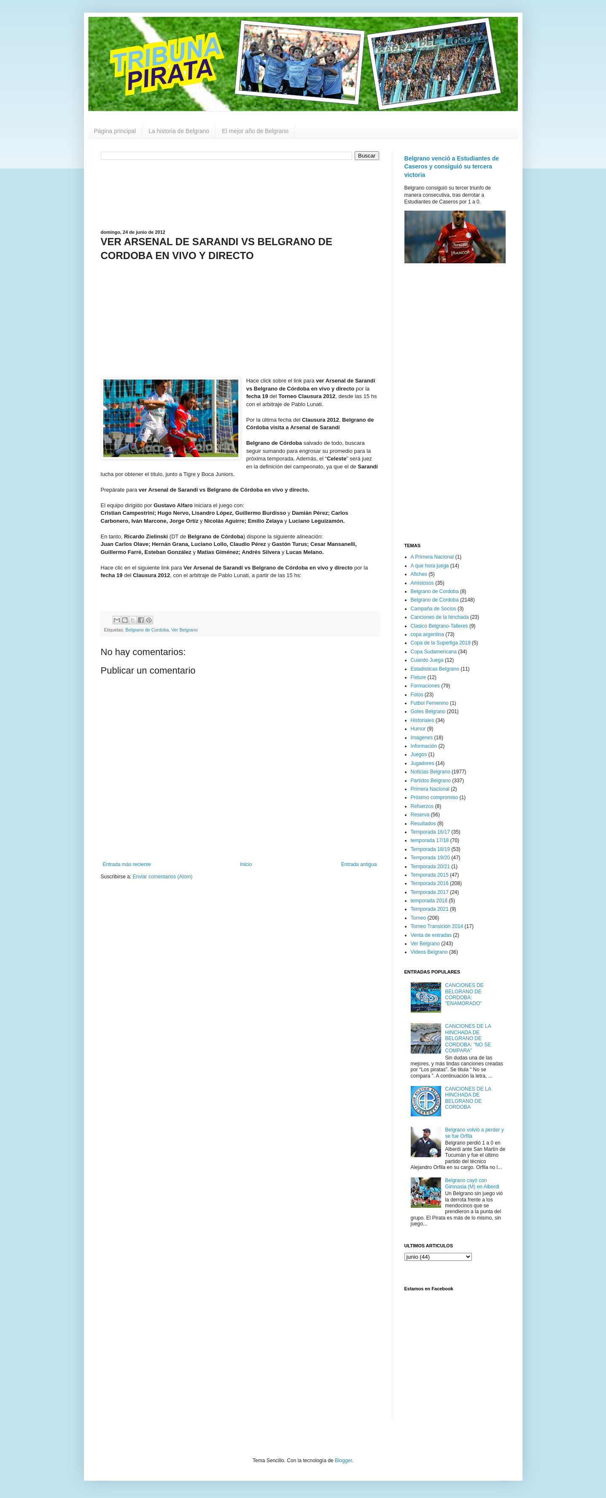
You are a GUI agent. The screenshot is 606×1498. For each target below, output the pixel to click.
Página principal (115, 131)
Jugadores (422, 763)
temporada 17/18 (430, 840)
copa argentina (427, 634)
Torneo (418, 918)
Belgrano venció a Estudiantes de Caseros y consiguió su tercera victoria (451, 166)
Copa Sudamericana (434, 652)
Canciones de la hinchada (440, 617)
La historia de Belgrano (178, 131)
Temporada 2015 (430, 875)
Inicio (246, 864)
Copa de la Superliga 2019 (441, 643)
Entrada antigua (359, 864)
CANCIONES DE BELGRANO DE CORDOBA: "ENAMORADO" (464, 994)
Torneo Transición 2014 (437, 926)
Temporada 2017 (430, 892)
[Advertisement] (239, 194)
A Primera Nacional (432, 557)
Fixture (418, 677)
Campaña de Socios (433, 609)
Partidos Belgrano (431, 781)
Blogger (343, 1460)
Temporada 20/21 (430, 866)
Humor (418, 729)
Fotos (417, 695)
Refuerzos (422, 806)
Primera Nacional (430, 789)
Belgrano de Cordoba (147, 629)
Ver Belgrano (184, 629)
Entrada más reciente (127, 864)
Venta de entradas (431, 935)
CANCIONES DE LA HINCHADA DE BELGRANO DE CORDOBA (468, 1098)
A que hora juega (430, 566)
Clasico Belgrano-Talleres (439, 626)
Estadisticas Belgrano (435, 669)
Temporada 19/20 (430, 858)
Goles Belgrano (428, 711)
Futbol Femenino (430, 703)
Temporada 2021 (430, 909)
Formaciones (425, 686)
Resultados (423, 824)
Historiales (422, 720)
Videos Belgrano (429, 952)
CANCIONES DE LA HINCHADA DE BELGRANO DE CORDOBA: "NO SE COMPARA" (468, 1038)
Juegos (419, 754)
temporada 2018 (429, 901)
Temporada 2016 (430, 883)
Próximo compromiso (434, 797)
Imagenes (422, 738)
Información (424, 746)
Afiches (419, 574)
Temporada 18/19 (430, 849)
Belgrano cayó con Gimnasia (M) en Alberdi (472, 1183)
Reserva (420, 815)
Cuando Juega (427, 660)
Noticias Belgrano (430, 772)
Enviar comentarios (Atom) (163, 877)
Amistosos (422, 583)
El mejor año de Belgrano (255, 131)
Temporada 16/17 (430, 832)
